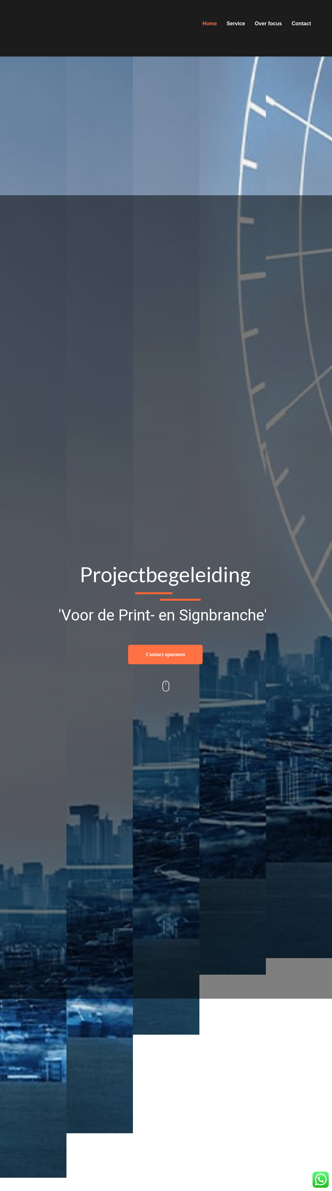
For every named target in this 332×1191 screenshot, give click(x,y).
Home (209, 23)
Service (236, 23)
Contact (301, 23)
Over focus (268, 23)
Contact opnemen (165, 654)
